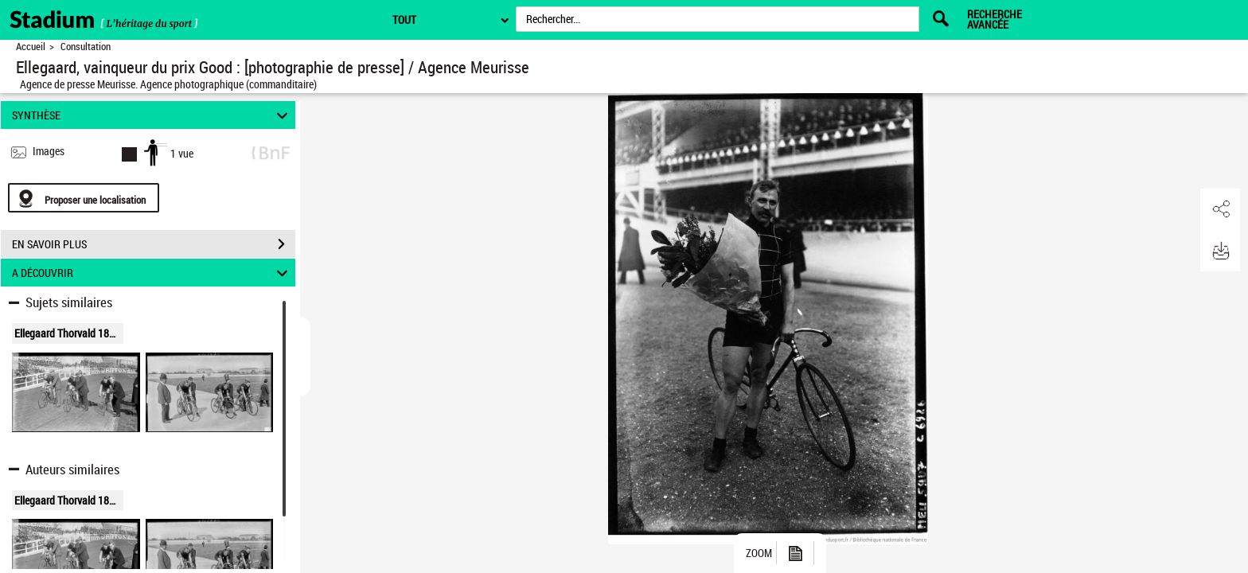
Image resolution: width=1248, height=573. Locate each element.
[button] (1220, 209)
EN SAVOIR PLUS (153, 244)
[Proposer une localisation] (83, 197)
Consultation (85, 46)
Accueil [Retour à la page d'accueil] (30, 46)
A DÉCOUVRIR (152, 272)
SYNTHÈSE (152, 115)
